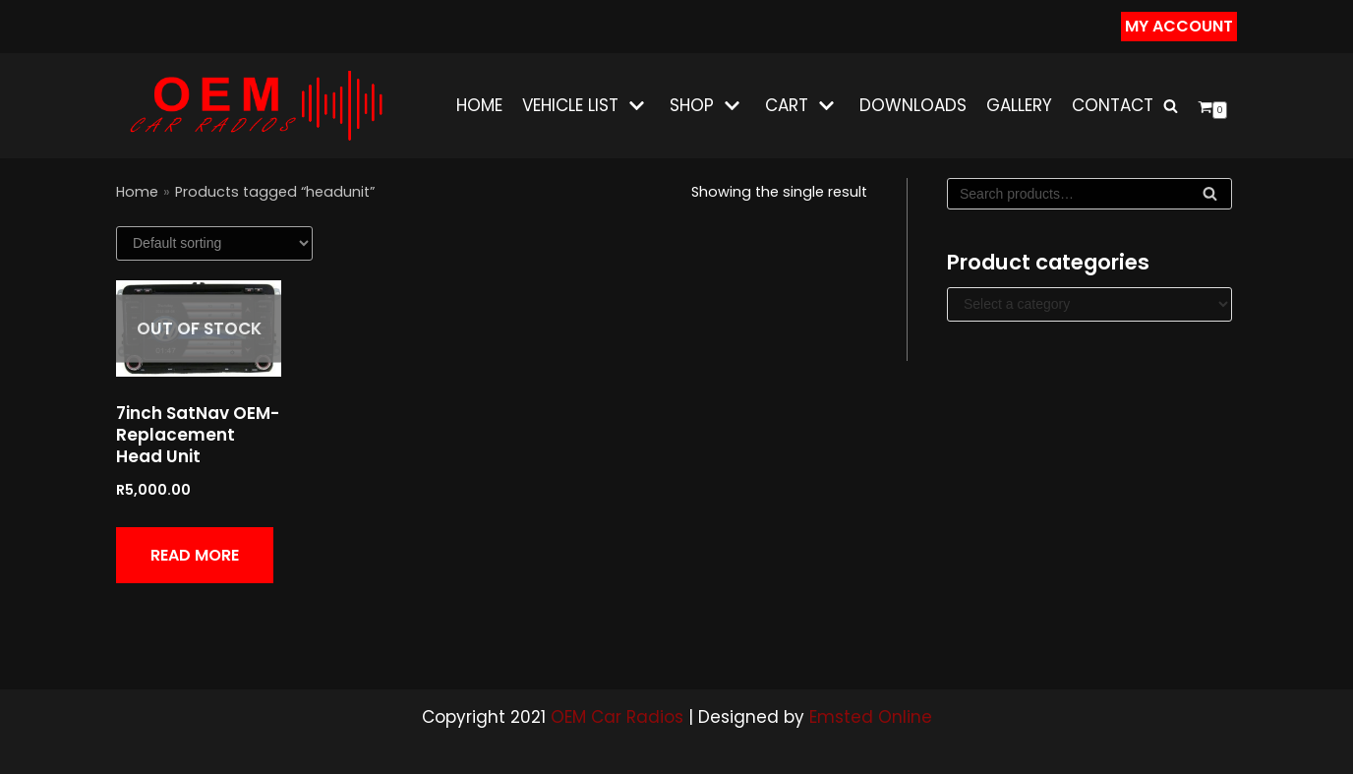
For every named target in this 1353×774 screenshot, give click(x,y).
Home (479, 105)
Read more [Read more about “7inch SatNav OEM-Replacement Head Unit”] (194, 555)
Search (1210, 198)
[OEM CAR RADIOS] (255, 106)
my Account (1179, 26)
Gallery (1019, 105)
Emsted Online (870, 717)
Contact (1112, 105)
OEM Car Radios (617, 717)
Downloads (913, 105)
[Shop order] (214, 243)
